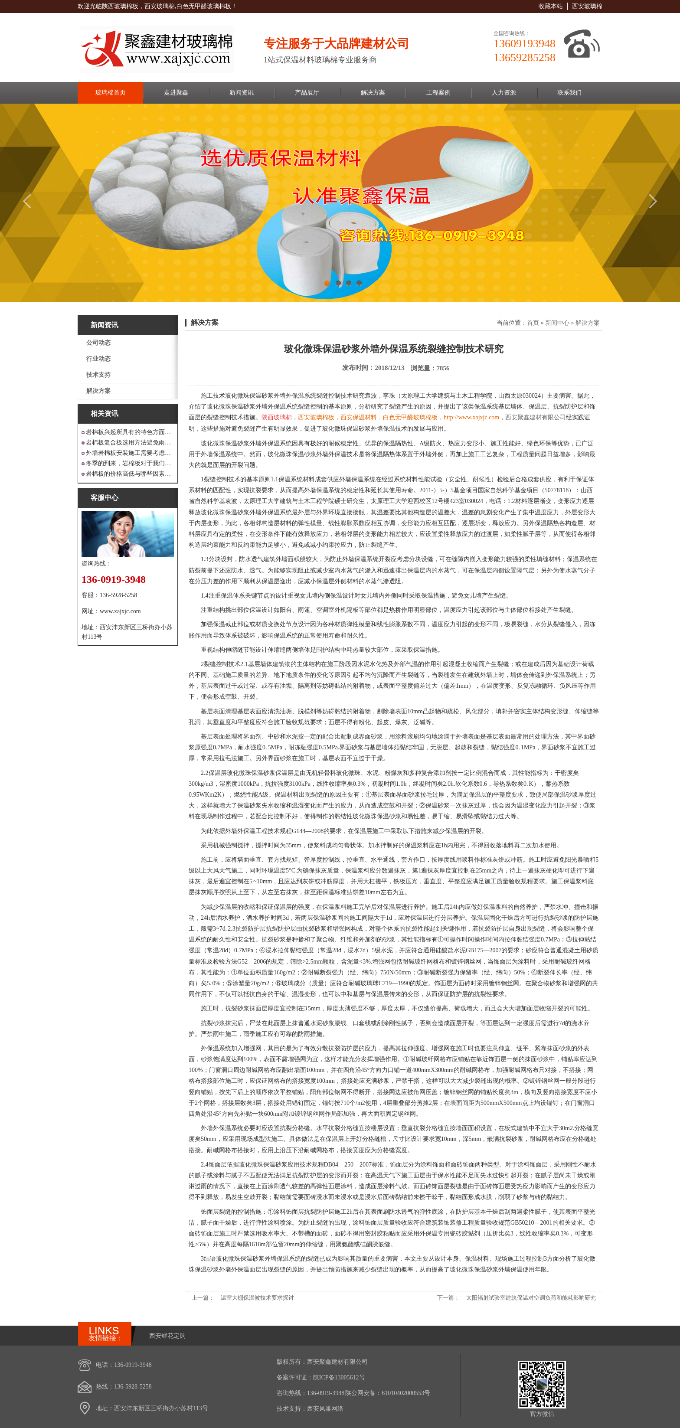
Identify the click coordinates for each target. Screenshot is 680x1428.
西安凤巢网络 (325, 1408)
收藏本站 (551, 6)
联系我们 (569, 92)
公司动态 (98, 343)
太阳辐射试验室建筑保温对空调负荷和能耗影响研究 (531, 1297)
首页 (533, 323)
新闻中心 (557, 323)
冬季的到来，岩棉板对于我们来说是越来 (130, 463)
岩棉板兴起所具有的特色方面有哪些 (130, 432)
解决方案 (373, 92)
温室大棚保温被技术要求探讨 (257, 1297)
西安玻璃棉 (587, 6)
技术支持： (292, 1408)
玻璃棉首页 (110, 92)
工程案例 (438, 92)
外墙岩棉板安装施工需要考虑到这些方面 (130, 453)
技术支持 (98, 375)
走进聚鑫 (176, 92)
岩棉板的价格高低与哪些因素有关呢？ (130, 474)
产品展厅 (307, 92)
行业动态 (98, 359)
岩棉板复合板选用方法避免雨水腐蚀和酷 (130, 442)
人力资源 (504, 92)
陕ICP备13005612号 (339, 1377)
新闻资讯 (241, 92)
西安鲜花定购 (167, 1336)
